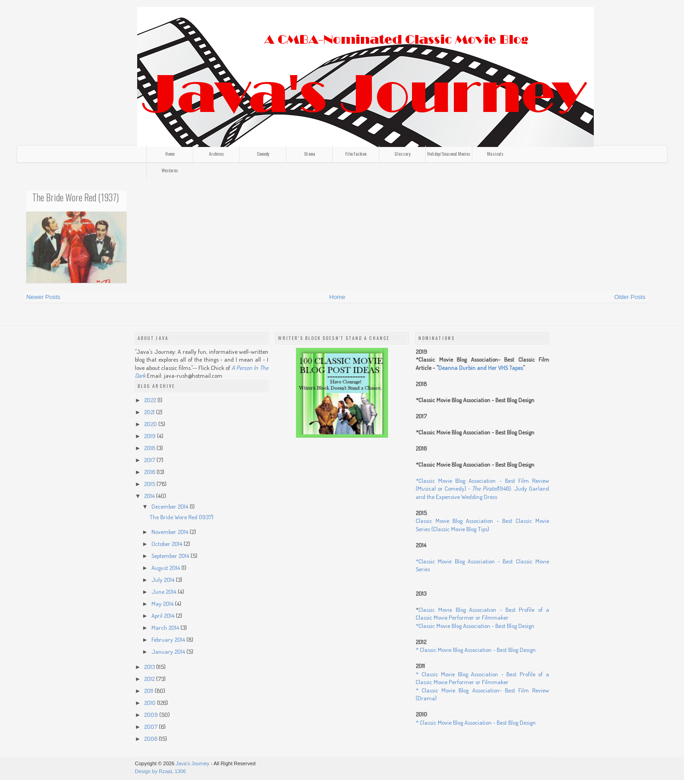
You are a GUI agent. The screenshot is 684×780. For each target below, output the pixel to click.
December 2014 (170, 506)
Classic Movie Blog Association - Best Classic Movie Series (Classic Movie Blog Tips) (482, 525)
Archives (216, 153)
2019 (150, 436)
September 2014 (171, 555)
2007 (151, 726)
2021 (150, 412)
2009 (151, 714)
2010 (150, 702)
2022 (150, 400)
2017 (150, 459)
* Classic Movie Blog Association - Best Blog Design (476, 649)
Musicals (495, 153)
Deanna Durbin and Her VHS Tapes (480, 367)
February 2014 (168, 639)
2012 (150, 678)
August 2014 (166, 567)
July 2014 (163, 579)
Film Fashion (355, 153)
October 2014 (167, 543)
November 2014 (170, 531)
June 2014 (164, 591)
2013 (150, 666)
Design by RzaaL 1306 (160, 771)
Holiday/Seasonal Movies (448, 153)
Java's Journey (192, 763)
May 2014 (163, 603)
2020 (151, 424)
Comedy (263, 153)
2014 (150, 495)
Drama (309, 153)
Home (169, 153)
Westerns (170, 170)
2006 (151, 738)
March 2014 (165, 627)
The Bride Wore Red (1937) (75, 197)
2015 (150, 483)
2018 (150, 448)
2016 (150, 471)
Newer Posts (43, 296)
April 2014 (163, 615)
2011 (149, 690)
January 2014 (168, 651)
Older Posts (629, 296)
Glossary (402, 153)
